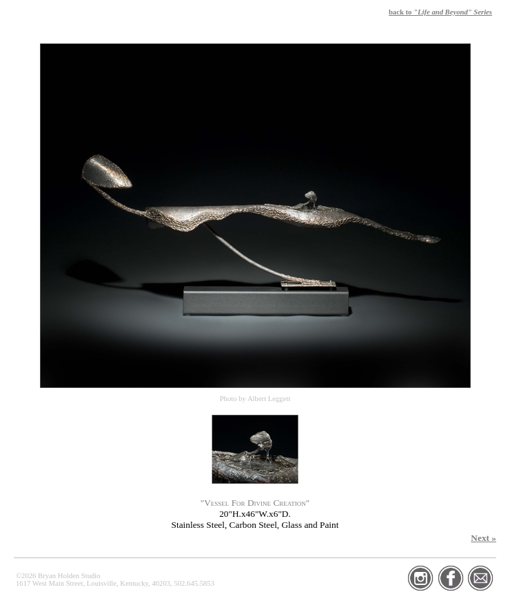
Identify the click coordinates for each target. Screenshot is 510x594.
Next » (483, 538)
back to (440, 12)
